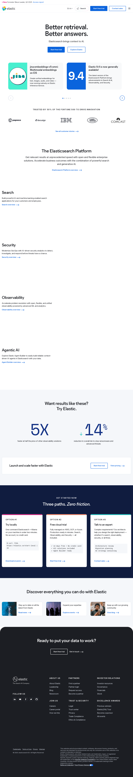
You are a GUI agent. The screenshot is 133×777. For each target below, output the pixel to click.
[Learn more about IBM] (66, 125)
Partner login (74, 687)
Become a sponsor (105, 713)
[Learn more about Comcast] (118, 125)
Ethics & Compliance (77, 720)
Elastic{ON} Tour (104, 709)
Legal (71, 706)
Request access (75, 690)
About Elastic (54, 683)
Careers (52, 706)
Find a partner (74, 683)
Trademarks (17, 749)
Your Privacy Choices (82, 765)
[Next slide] (122, 98)
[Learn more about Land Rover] (92, 125)
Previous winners (104, 706)
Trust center (74, 709)
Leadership (53, 687)
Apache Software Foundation (85, 759)
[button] (62, 98)
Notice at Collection (67, 765)
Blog (51, 690)
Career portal (54, 709)
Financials (101, 690)
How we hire (54, 713)
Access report (38, 2)
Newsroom (54, 694)
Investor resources (105, 683)
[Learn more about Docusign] (40, 125)
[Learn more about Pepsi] (14, 125)
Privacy (72, 713)
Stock (99, 694)
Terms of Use (27, 749)
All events (101, 716)
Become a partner (76, 694)
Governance (102, 687)
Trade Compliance (76, 716)
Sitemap (42, 749)
